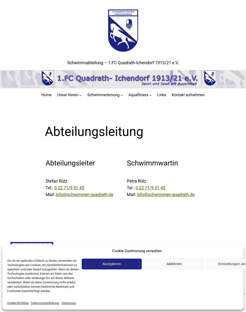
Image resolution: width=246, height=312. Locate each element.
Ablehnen (174, 264)
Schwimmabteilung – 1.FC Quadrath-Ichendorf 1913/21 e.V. (123, 62)
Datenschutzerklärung (45, 303)
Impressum (69, 303)
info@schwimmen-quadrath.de (84, 194)
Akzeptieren (111, 264)
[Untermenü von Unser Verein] (80, 95)
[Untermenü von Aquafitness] (150, 95)
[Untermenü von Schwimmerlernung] (122, 95)
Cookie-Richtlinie (18, 303)
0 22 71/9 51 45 (69, 187)
